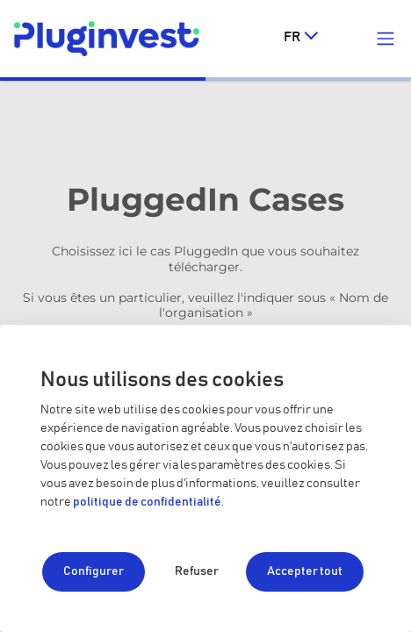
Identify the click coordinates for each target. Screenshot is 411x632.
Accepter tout (304, 571)
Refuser (197, 571)
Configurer (93, 571)
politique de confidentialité (147, 502)
